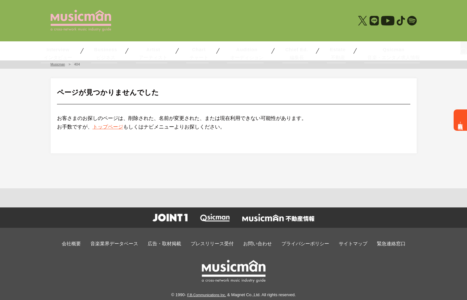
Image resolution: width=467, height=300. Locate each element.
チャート (200, 51)
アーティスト (164, 51)
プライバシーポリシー (297, 243)
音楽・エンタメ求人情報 (360, 51)
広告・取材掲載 (460, 120)
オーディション (236, 51)
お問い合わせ (255, 243)
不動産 (316, 51)
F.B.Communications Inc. (207, 293)
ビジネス (125, 51)
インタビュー (83, 51)
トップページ (108, 126)
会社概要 (88, 243)
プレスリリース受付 (214, 243)
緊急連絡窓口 (374, 243)
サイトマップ (340, 243)
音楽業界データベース (127, 243)
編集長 (277, 51)
